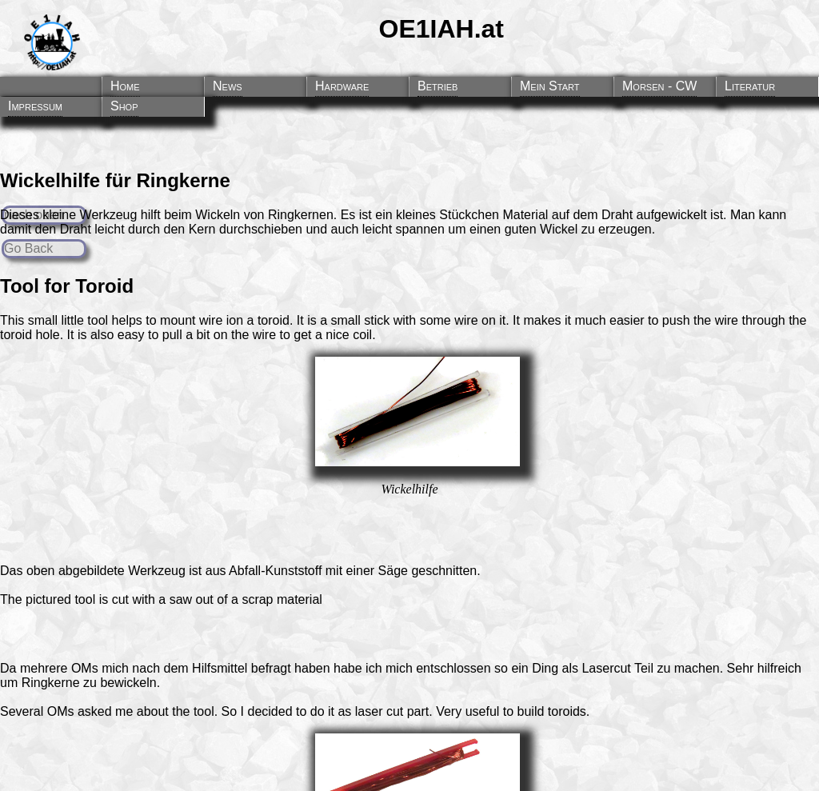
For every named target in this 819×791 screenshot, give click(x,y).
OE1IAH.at (441, 28)
